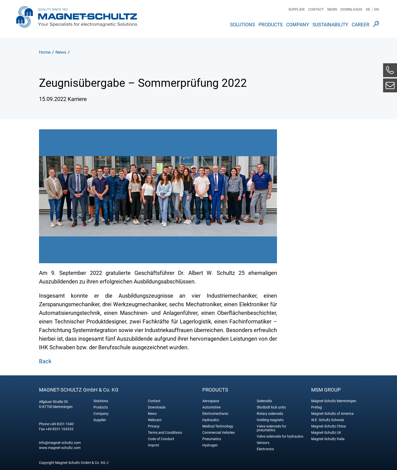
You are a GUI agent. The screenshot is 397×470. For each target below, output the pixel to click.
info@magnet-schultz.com (60, 443)
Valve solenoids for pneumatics (271, 428)
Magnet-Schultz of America (332, 414)
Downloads (351, 9)
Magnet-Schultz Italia (328, 439)
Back (45, 361)
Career (360, 25)
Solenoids (264, 401)
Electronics (265, 449)
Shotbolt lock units (271, 407)
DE (368, 9)
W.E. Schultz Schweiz (327, 420)
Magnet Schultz (76, 18)
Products (271, 25)
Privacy (154, 426)
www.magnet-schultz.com (60, 448)
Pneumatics (211, 439)
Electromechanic (215, 414)
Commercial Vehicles (218, 433)
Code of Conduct (161, 439)
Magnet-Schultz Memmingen (333, 401)
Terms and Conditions (165, 433)
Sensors (263, 443)
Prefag (316, 407)
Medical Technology (217, 426)
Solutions (242, 25)
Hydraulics (210, 420)
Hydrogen (210, 445)
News (332, 9)
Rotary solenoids (270, 414)
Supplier (296, 9)
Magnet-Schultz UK (326, 433)
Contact (316, 9)
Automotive (211, 407)
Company (297, 25)
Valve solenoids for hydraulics (280, 436)
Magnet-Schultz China (328, 426)
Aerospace (210, 401)
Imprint (153, 445)
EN (376, 9)
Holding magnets (270, 420)
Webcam (155, 420)
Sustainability (330, 25)
